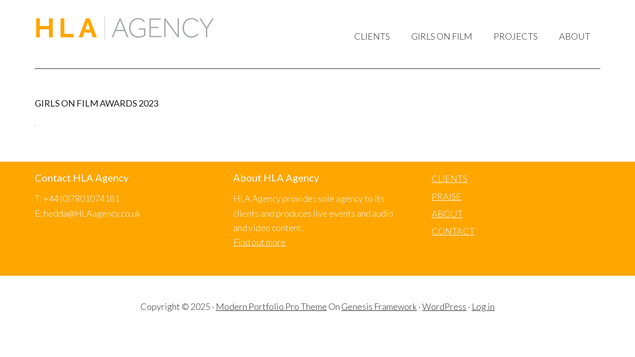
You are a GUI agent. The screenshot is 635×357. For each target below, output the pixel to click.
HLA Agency (125, 29)
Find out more (259, 242)
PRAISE (446, 196)
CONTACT (453, 231)
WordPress (444, 306)
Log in (483, 306)
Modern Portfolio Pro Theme (271, 306)
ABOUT (447, 213)
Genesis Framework (379, 306)
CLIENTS (449, 178)
